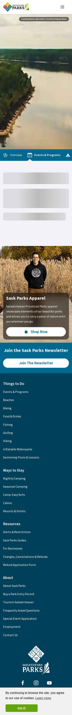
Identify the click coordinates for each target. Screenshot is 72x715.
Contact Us (10, 635)
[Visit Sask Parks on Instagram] (36, 683)
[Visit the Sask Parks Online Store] (36, 331)
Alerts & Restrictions (17, 532)
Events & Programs (43, 155)
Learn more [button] (43, 698)
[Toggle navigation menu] (62, 7)
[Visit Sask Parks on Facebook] (22, 683)
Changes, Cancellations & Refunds (25, 557)
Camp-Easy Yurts (14, 495)
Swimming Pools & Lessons (21, 457)
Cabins (7, 503)
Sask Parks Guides (14, 540)
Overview (12, 155)
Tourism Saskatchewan (18, 602)
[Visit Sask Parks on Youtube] (49, 683)
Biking (7, 408)
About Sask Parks (14, 586)
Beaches (8, 400)
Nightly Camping (14, 478)
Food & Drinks (12, 416)
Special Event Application (20, 619)
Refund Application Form (19, 565)
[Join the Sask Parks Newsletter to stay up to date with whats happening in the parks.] (36, 363)
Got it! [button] (21, 708)
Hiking (7, 441)
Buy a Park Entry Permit (18, 594)
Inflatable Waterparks (17, 449)
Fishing (8, 425)
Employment (12, 627)
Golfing (8, 433)
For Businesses (12, 548)
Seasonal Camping (15, 487)
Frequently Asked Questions (21, 610)
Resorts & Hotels (14, 511)
